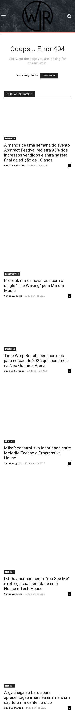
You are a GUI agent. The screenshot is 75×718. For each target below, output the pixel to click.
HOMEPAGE (49, 75)
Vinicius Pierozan (14, 165)
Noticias (9, 441)
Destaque (10, 138)
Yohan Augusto (13, 295)
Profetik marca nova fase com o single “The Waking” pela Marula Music (34, 285)
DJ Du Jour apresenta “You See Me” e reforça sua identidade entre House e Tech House (37, 583)
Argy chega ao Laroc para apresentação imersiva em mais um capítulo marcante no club (37, 697)
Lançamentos (12, 273)
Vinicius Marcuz (13, 707)
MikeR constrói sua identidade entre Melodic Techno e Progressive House (37, 453)
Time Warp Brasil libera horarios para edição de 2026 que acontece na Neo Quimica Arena (36, 360)
